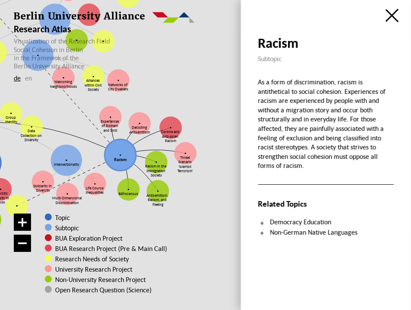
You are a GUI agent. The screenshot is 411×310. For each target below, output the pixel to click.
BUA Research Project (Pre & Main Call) (111, 248)
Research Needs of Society (91, 258)
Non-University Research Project (95, 279)
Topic (62, 217)
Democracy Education (300, 221)
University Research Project (91, 269)
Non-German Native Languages (313, 232)
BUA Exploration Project (88, 238)
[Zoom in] (22, 222)
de (17, 78)
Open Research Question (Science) (95, 289)
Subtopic (67, 227)
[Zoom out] (22, 243)
